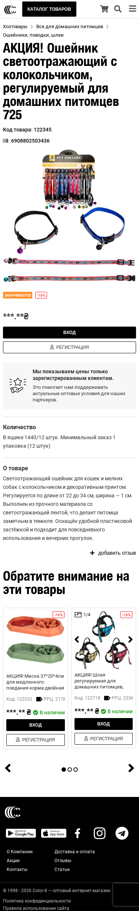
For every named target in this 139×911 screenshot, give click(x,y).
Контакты (17, 869)
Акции (13, 860)
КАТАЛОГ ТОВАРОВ (49, 9)
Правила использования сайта (36, 908)
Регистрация (69, 347)
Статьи (62, 869)
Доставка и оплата (74, 851)
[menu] (132, 9)
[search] (118, 9)
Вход (69, 332)
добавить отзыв (113, 553)
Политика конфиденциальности (37, 901)
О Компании (20, 851)
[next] (130, 640)
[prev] (76, 640)
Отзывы (62, 860)
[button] (69, 215)
